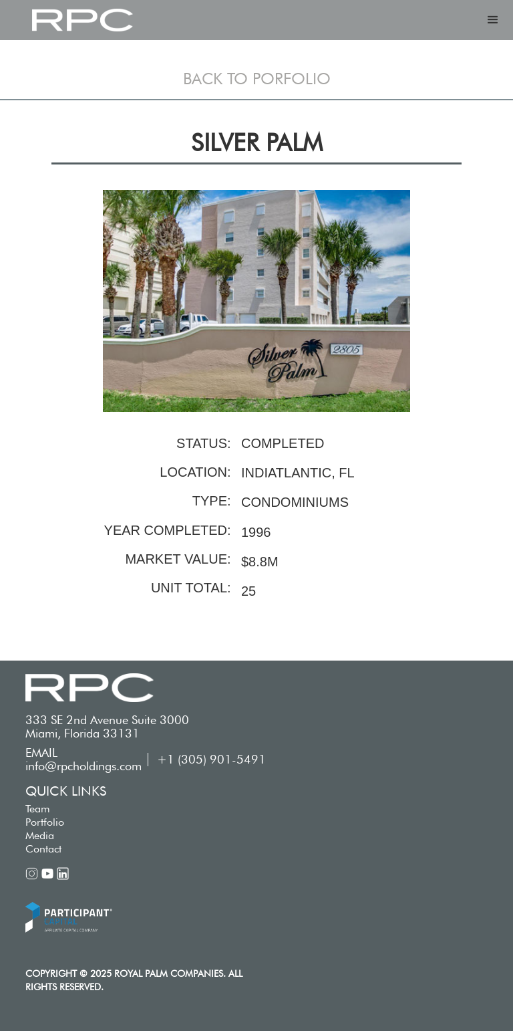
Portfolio (44, 822)
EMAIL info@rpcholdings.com (83, 759)
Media (39, 835)
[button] (493, 20)
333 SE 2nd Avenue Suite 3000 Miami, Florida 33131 (107, 726)
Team (37, 808)
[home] (82, 20)
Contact (43, 848)
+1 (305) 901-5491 (211, 759)
